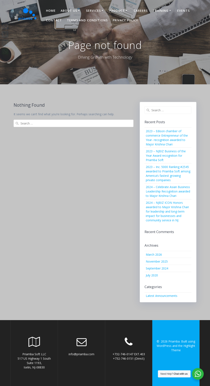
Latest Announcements (161, 296)
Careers (141, 11)
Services (93, 11)
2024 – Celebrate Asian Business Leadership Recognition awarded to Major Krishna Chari (168, 191)
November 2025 (157, 261)
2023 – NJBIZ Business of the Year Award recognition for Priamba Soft (166, 155)
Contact (54, 20)
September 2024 (157, 268)
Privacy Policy (125, 20)
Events (183, 11)
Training (160, 11)
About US (69, 11)
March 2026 (154, 254)
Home (51, 11)
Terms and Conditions (87, 20)
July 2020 (152, 275)
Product (117, 11)
